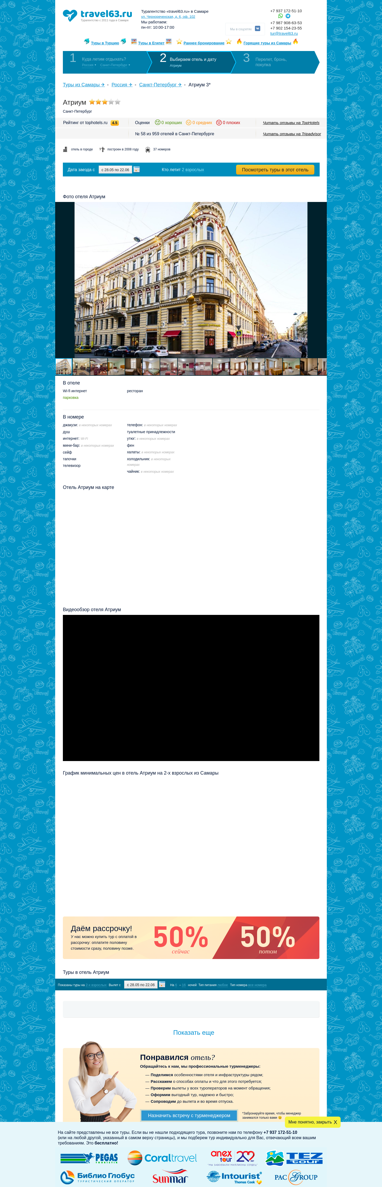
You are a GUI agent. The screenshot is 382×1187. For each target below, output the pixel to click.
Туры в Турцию (105, 43)
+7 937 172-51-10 (286, 11)
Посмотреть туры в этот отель (275, 169)
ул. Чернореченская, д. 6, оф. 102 (168, 17)
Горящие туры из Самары (267, 43)
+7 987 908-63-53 (286, 22)
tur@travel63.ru (284, 33)
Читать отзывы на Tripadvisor (292, 134)
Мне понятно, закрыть (310, 1122)
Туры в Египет (151, 43)
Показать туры (291, 984)
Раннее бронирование (204, 43)
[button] (322, 280)
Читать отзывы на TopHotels (291, 122)
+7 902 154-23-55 (286, 28)
